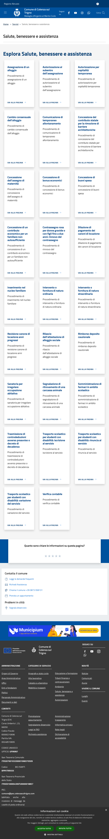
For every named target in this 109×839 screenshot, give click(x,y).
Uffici (4, 683)
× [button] (106, 810)
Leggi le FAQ (33, 729)
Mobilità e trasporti (37, 687)
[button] (54, 834)
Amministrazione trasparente (62, 718)
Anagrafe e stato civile (38, 673)
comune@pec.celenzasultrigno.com (18, 793)
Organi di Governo (10, 673)
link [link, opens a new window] (80, 823)
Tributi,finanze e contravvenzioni (62, 679)
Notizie (85, 673)
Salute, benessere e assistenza (64, 693)
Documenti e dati (9, 702)
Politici (5, 692)
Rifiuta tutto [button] (65, 828)
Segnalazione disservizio (39, 724)
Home (6, 24)
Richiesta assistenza (37, 734)
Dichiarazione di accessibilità (62, 736)
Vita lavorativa (34, 678)
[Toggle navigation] (5, 12)
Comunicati (87, 678)
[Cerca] (103, 12)
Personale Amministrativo (13, 697)
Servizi (15, 24)
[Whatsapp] (87, 12)
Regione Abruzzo (11, 3)
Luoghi (85, 696)
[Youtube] (74, 12)
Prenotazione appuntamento (35, 718)
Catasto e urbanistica (37, 683)
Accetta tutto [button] (44, 828)
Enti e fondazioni (9, 687)
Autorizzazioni (61, 699)
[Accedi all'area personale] (97, 4)
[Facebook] (67, 12)
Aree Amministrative (11, 678)
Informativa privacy (64, 724)
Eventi (85, 701)
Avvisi (84, 683)
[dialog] (54, 823)
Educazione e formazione (66, 673)
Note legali (60, 729)
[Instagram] (81, 12)
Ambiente (59, 686)
